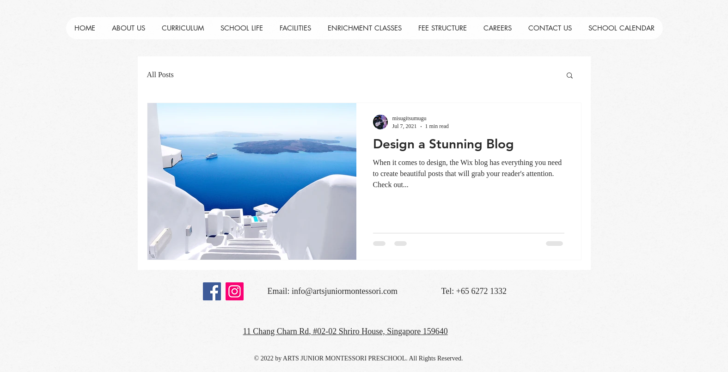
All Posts (160, 75)
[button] (569, 76)
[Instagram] (235, 291)
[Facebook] (212, 291)
